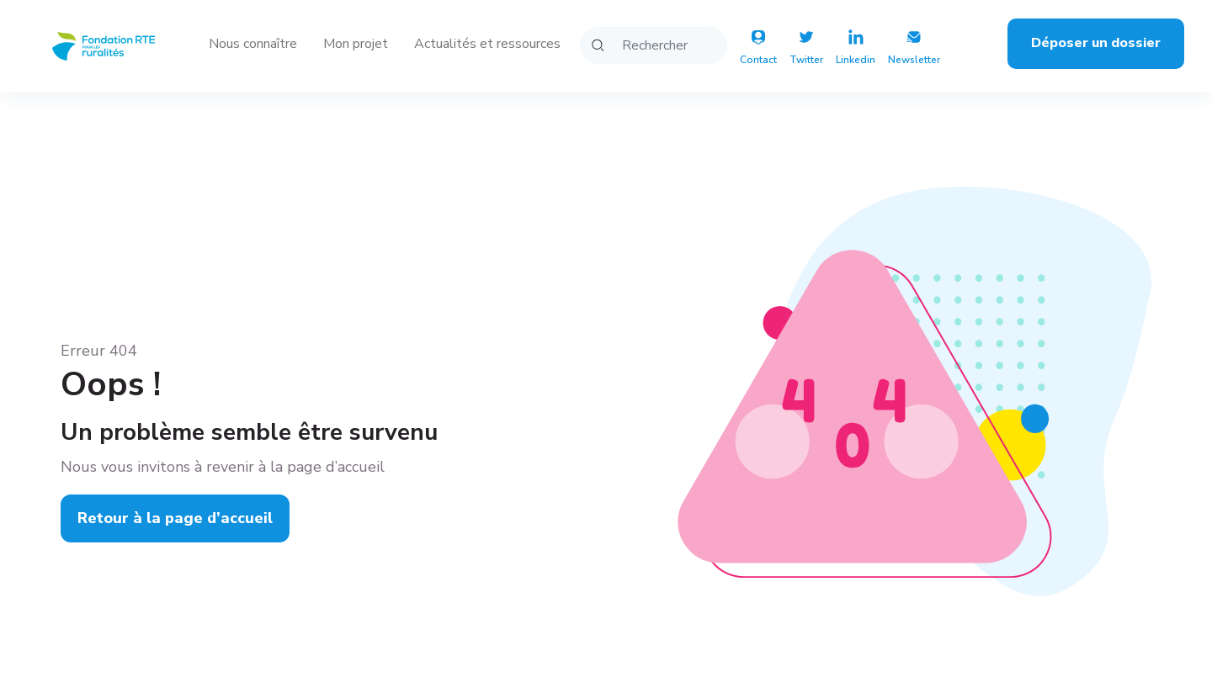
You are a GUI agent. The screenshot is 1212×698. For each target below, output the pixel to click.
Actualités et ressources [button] (487, 43)
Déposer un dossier (1096, 43)
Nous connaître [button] (253, 43)
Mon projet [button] (355, 43)
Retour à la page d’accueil (175, 518)
